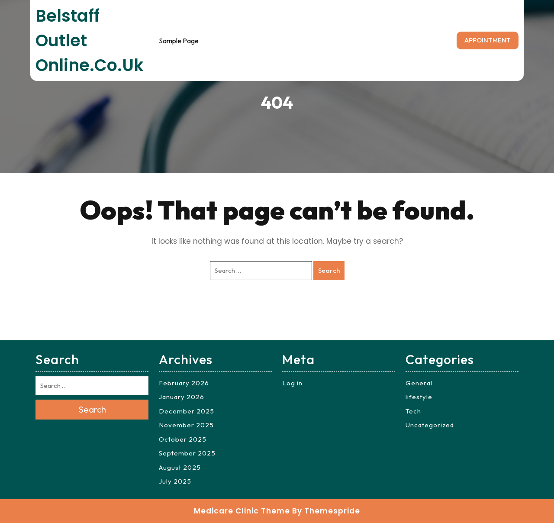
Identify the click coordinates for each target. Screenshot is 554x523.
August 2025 (180, 467)
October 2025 (182, 439)
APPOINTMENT (487, 40)
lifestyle (419, 397)
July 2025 (175, 481)
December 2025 (186, 411)
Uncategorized (430, 425)
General (419, 383)
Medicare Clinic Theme (242, 511)
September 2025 (187, 453)
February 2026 (184, 383)
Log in (292, 383)
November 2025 (186, 425)
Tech (413, 411)
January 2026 (181, 397)
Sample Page (179, 40)
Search (329, 270)
